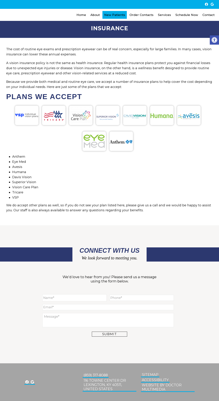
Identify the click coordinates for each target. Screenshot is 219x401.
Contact (208, 15)
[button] (214, 40)
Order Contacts (141, 15)
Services (164, 15)
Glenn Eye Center (14, 15)
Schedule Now (186, 15)
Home (81, 15)
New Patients (114, 15)
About (95, 15)
